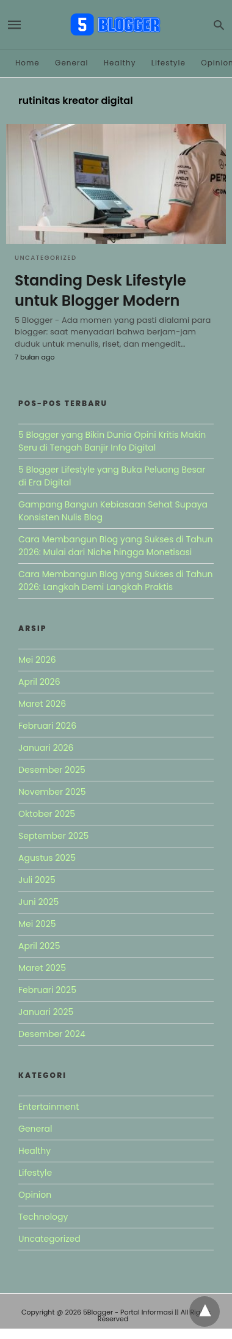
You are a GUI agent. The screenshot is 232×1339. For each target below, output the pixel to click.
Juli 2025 (37, 880)
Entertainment (48, 1107)
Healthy (120, 62)
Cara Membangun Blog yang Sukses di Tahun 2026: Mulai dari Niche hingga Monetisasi (115, 545)
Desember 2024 (51, 1034)
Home (27, 62)
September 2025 (53, 836)
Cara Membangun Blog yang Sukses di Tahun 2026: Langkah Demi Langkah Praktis (115, 580)
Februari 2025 (47, 990)
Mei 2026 (37, 660)
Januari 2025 (45, 1012)
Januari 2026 (45, 748)
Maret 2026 (42, 704)
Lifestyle (168, 62)
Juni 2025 (38, 902)
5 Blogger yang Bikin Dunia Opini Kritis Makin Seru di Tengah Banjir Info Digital (112, 441)
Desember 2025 (51, 770)
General (71, 62)
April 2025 (39, 946)
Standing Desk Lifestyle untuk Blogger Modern (100, 290)
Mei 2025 (37, 924)
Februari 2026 (47, 726)
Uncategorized (46, 257)
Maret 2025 (42, 968)
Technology (43, 1217)
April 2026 (39, 682)
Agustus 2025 (47, 858)
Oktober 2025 (46, 814)
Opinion (34, 1195)
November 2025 (52, 792)
